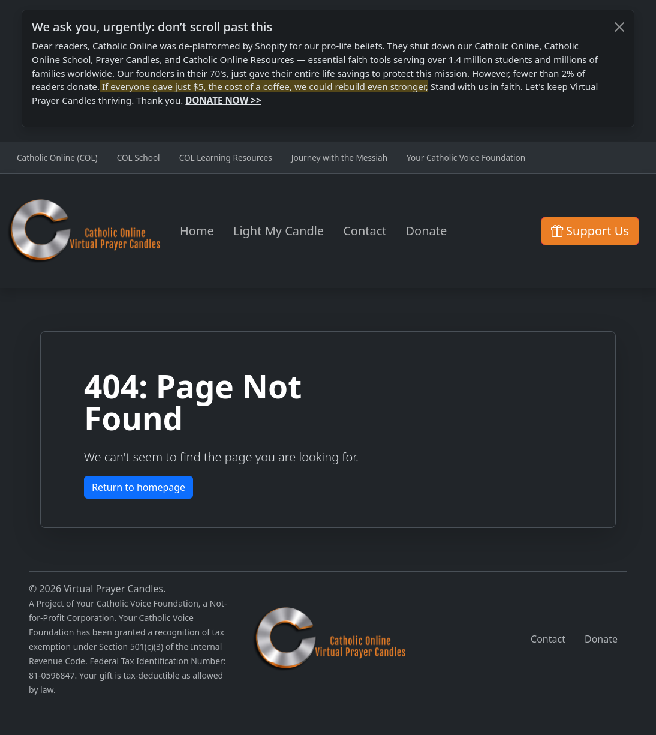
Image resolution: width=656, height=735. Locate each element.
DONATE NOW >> (223, 100)
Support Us (590, 231)
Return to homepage (138, 487)
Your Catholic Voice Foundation (466, 157)
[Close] (619, 27)
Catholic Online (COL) (57, 157)
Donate (426, 231)
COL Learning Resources (225, 157)
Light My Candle (278, 231)
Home (197, 231)
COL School (138, 157)
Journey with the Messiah (339, 157)
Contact (364, 231)
